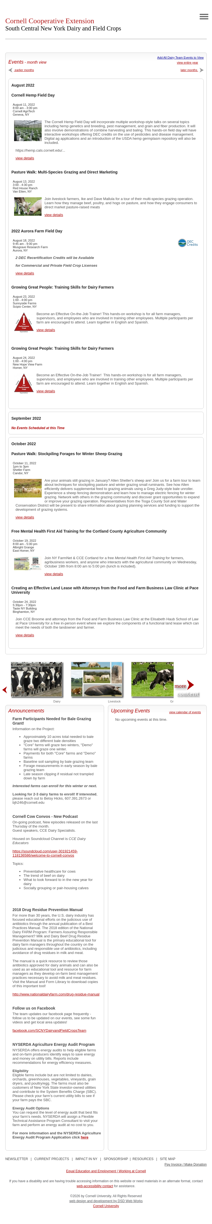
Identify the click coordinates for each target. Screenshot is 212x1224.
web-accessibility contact (95, 1186)
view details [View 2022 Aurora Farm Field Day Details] (24, 273)
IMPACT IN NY (86, 1159)
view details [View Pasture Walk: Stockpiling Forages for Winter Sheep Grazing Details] (24, 517)
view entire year (187, 62)
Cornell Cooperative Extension (63, 24)
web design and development (91, 1201)
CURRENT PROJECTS (51, 1159)
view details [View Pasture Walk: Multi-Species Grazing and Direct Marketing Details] (53, 215)
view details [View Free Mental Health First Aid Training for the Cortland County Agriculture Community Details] (53, 574)
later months (192, 70)
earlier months (21, 70)
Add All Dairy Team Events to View (180, 57)
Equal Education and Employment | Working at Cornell (106, 1171)
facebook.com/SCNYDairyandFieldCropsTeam (49, 1030)
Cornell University (106, 1206)
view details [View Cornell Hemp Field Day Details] (24, 158)
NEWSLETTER (16, 1159)
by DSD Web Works (128, 1201)
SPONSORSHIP (116, 1159)
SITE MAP (167, 1159)
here (84, 1137)
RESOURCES (142, 1159)
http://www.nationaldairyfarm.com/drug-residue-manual (55, 994)
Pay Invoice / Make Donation (186, 1164)
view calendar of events (185, 712)
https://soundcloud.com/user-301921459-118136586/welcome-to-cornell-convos (45, 853)
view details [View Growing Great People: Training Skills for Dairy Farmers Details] (45, 330)
